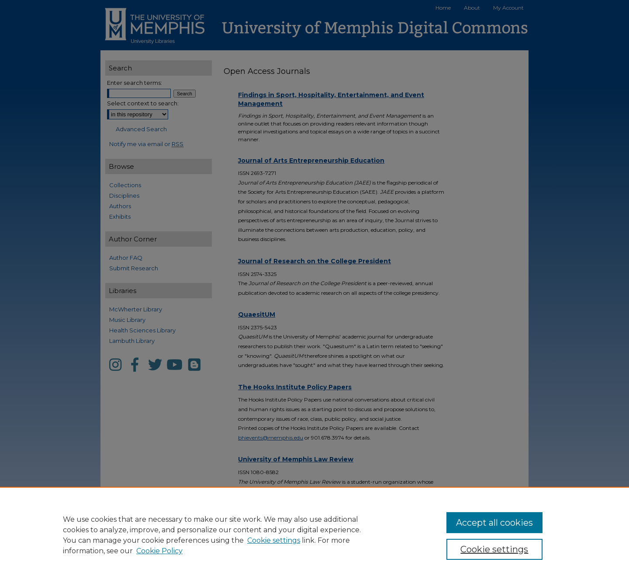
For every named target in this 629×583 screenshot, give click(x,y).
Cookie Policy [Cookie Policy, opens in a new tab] (159, 551)
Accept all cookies (494, 522)
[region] (314, 535)
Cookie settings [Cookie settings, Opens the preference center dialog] (494, 549)
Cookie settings (273, 540)
